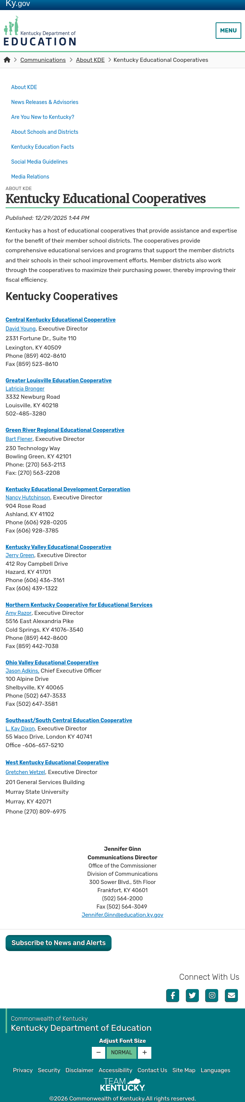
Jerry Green (21, 542)
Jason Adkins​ (23, 658)
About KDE (90, 60)
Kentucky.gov (122, 1094)
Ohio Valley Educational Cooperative (57, 650)
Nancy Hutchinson (30, 484)
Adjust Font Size (122, 1028)
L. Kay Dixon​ (22, 716)
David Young (22, 316)
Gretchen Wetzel (27, 759)
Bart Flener (20, 426)
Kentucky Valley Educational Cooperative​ (64, 534)
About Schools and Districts (48, 126)
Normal (121, 1040)
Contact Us (152, 1057)
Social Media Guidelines (42, 152)
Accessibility (115, 1057)
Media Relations (32, 165)
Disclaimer (79, 1057)
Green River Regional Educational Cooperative (71, 417)
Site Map (184, 1057)
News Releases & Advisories (48, 100)
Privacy (23, 1057)
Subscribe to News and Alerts (59, 930)
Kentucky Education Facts (46, 139)
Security (49, 1057)
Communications (43, 60)
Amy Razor (20, 600)
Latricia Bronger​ (27, 376)
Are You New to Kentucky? (46, 113)
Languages (216, 1057)
